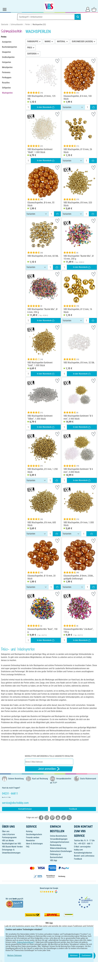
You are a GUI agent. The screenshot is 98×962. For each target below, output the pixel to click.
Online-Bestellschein (58, 836)
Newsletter (30, 840)
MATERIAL (61, 41)
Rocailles (6, 82)
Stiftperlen (6, 88)
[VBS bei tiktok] (63, 817)
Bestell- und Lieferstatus (84, 856)
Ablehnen (74, 955)
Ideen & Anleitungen (34, 843)
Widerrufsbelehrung (58, 848)
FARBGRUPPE (32, 41)
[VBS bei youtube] (57, 817)
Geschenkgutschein (34, 834)
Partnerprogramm (9, 837)
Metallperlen (7, 67)
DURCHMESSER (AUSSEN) (82, 41)
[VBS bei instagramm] (46, 817)
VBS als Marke (8, 840)
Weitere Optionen (14, 955)
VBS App (53, 860)
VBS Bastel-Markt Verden (12, 846)
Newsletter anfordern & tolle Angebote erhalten (49, 756)
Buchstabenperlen (9, 47)
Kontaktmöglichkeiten (83, 853)
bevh (15, 899)
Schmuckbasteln (17, 24)
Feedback (73, 809)
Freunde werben (32, 837)
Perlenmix (6, 72)
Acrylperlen (6, 42)
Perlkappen (6, 77)
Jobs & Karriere (8, 834)
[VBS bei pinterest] (52, 817)
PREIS (29, 47)
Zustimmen (86, 955)
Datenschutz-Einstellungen (61, 851)
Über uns (5, 831)
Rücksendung (55, 845)
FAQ (27, 846)
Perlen (27, 24)
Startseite (4, 24)
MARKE (48, 41)
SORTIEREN (31, 53)
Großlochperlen (8, 57)
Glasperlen (6, 52)
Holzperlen (6, 62)
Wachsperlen (7, 93)
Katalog (29, 831)
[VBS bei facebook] (41, 817)
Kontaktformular (25, 809)
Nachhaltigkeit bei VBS (11, 843)
